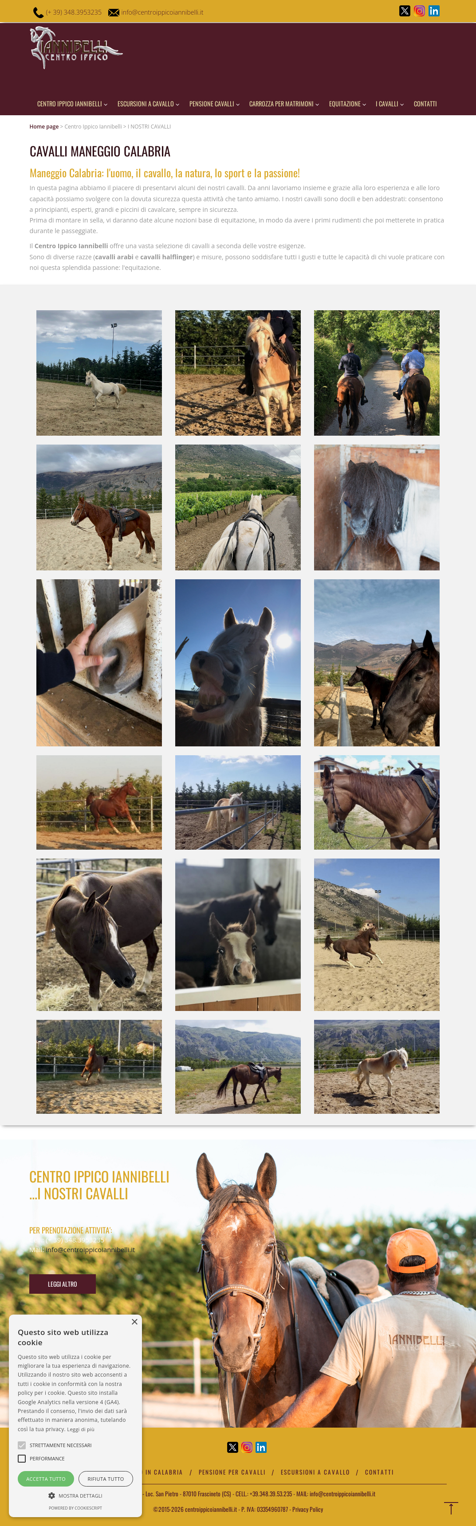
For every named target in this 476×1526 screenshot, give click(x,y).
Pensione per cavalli (232, 1471)
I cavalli (390, 103)
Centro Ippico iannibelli (72, 103)
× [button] (134, 1322)
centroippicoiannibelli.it (210, 1509)
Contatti (425, 103)
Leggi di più (80, 1429)
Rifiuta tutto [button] (105, 1478)
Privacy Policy (307, 1509)
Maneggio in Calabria (147, 1471)
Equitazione (347, 103)
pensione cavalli (214, 103)
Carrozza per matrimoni (284, 103)
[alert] (75, 1416)
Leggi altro (62, 1283)
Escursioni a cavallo (149, 103)
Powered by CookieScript (75, 1508)
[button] (75, 1495)
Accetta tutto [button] (46, 1478)
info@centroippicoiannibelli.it (163, 12)
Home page (44, 126)
